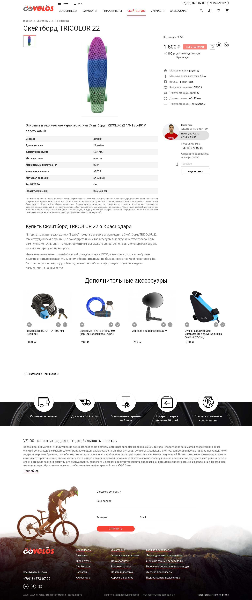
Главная (27, 21)
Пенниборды (62, 21)
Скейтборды (136, 10)
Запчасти (158, 10)
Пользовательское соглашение (158, 594)
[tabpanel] (100, 76)
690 (90, 342)
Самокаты (90, 10)
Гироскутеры (112, 10)
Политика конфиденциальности (121, 594)
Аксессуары (178, 10)
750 (142, 342)
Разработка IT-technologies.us (213, 594)
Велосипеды (68, 10)
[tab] (29, 41)
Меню (63, 3)
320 (199, 342)
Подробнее (31, 471)
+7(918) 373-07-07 (193, 3)
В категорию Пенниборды (41, 374)
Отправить (115, 528)
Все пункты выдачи (35, 572)
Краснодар (182, 57)
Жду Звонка (195, 171)
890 (37, 342)
